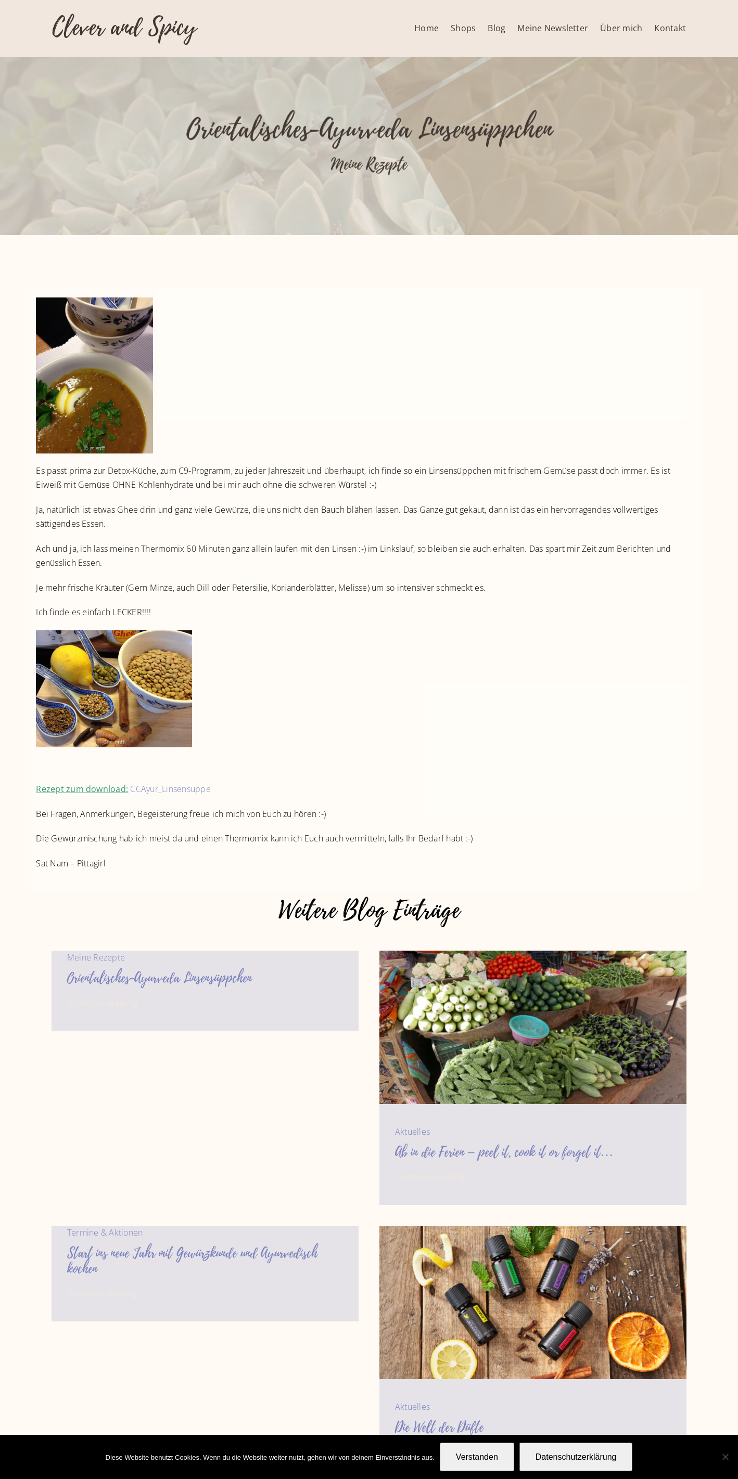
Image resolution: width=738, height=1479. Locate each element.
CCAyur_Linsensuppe (170, 789)
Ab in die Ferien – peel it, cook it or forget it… (504, 1152)
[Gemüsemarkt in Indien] (532, 955)
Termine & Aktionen (105, 1232)
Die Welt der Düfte (439, 1427)
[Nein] (725, 1456)
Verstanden (477, 1456)
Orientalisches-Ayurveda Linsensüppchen (159, 978)
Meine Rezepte (369, 165)
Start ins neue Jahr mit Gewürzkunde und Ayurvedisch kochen (192, 1261)
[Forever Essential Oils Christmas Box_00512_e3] (532, 1230)
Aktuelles (412, 1131)
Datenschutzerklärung (576, 1456)
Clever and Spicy (124, 27)
